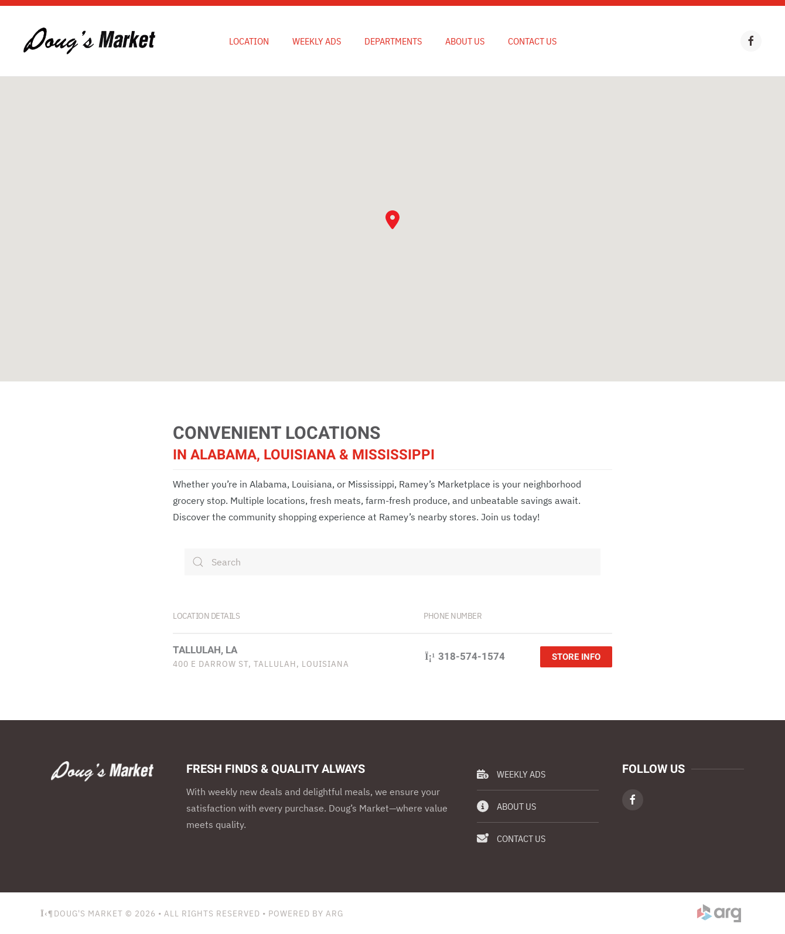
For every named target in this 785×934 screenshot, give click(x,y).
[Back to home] (89, 41)
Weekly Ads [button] (316, 41)
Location (249, 41)
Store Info (576, 656)
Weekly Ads (511, 774)
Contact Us (532, 41)
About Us (464, 41)
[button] (392, 219)
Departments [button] (393, 41)
